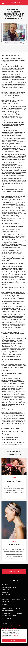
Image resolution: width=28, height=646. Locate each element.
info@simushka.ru (10, 628)
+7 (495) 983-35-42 (11, 626)
